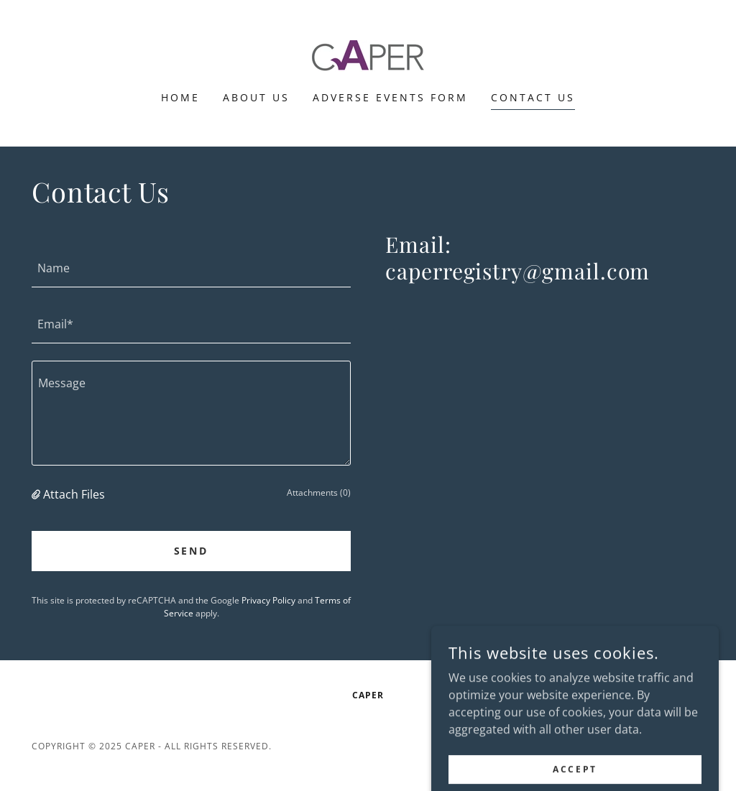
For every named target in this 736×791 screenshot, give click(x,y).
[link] (368, 55)
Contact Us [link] (533, 97)
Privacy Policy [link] (268, 600)
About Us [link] (256, 97)
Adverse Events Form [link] (390, 97)
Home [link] (180, 97)
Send (191, 551)
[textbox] (191, 268)
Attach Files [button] (74, 494)
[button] (37, 494)
